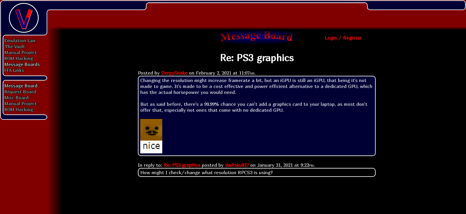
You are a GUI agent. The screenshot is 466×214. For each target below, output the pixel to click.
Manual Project (20, 52)
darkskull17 (237, 165)
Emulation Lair (20, 40)
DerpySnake (174, 73)
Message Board (20, 85)
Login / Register (343, 38)
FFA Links (14, 70)
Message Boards (22, 64)
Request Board (20, 91)
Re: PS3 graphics (181, 165)
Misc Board (16, 97)
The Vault (14, 46)
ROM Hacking (18, 58)
